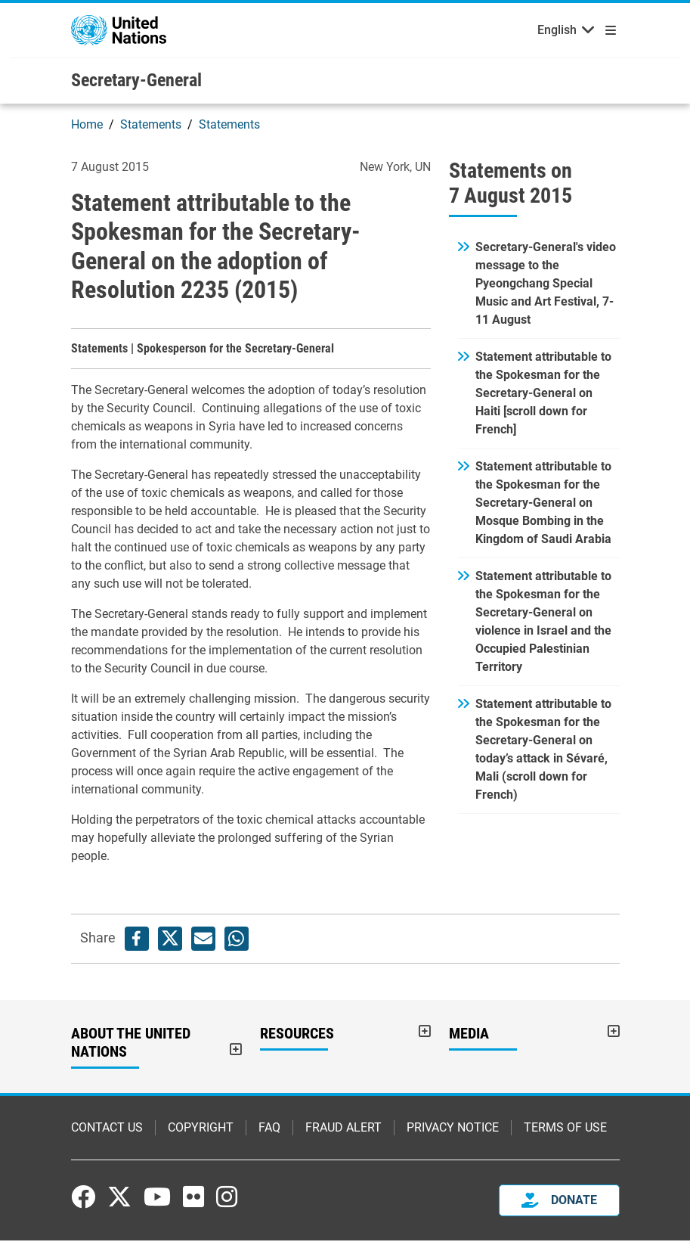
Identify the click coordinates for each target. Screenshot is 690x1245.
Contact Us (107, 1132)
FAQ (269, 1132)
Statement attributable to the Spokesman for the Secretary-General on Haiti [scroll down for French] (543, 397)
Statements (150, 129)
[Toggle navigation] (608, 30)
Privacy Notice (453, 1132)
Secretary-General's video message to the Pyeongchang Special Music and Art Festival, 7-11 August (545, 287)
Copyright (201, 1132)
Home (87, 129)
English (557, 32)
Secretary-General (136, 84)
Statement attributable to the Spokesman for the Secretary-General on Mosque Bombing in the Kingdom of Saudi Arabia (543, 507)
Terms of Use (565, 1132)
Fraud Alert (343, 1132)
